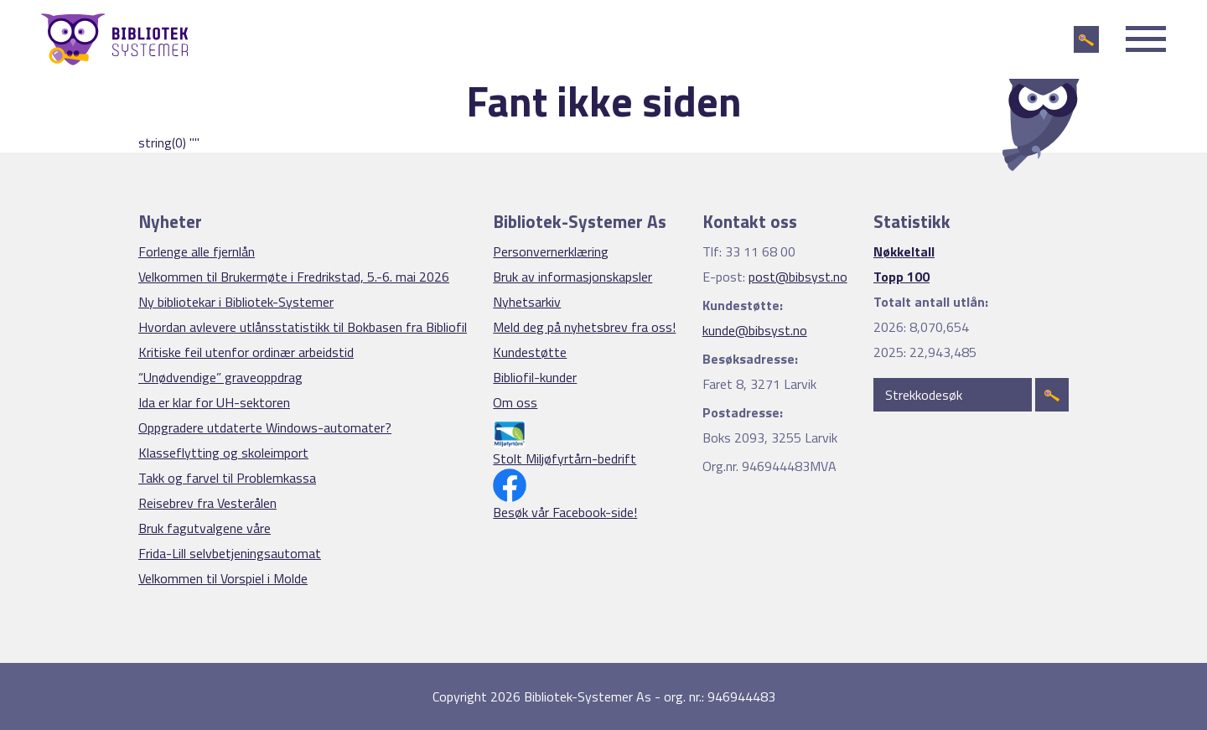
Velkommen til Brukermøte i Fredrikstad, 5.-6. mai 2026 (293, 277)
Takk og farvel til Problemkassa (227, 478)
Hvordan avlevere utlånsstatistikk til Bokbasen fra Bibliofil (302, 327)
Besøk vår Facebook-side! (565, 512)
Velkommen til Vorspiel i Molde (223, 578)
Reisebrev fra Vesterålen (207, 503)
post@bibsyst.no (798, 277)
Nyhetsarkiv (527, 302)
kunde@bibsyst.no (754, 330)
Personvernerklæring (551, 251)
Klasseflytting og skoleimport (223, 453)
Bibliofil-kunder (535, 377)
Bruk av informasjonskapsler (572, 277)
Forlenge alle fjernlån (196, 251)
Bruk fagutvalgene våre (204, 528)
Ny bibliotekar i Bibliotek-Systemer (236, 302)
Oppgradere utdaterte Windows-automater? (264, 427)
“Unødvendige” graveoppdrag (220, 377)
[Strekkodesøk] (952, 395)
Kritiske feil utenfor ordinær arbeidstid (246, 352)
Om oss (515, 402)
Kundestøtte (530, 352)
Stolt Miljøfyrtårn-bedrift (564, 458)
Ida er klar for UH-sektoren (214, 402)
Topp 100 (901, 277)
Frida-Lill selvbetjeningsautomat (229, 553)
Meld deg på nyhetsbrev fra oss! (584, 327)
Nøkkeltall (904, 251)
